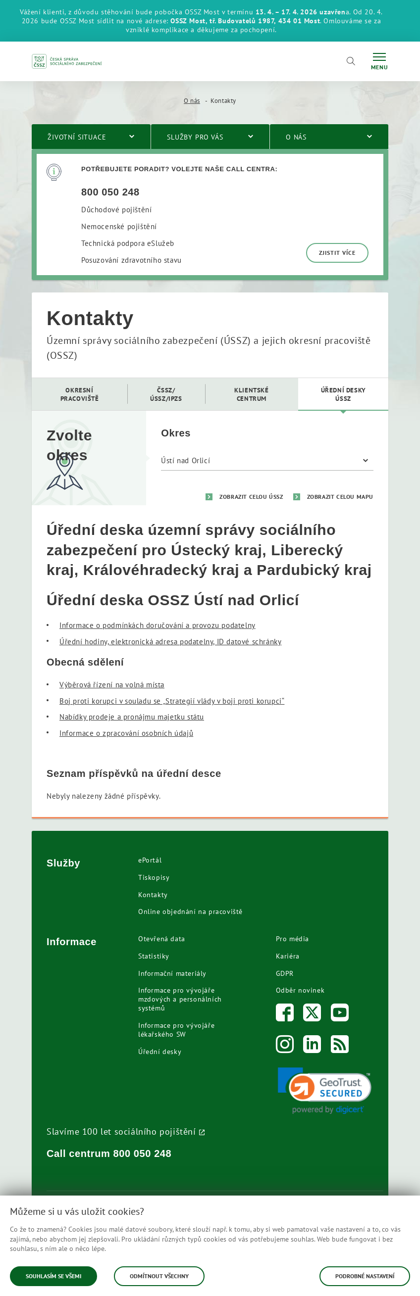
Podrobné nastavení (364, 1276)
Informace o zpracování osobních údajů (126, 733)
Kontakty (153, 894)
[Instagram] (285, 1046)
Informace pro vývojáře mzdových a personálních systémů (180, 999)
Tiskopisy (153, 877)
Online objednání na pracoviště (190, 911)
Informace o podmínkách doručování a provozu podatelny (157, 625)
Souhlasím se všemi (53, 1276)
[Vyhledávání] (350, 61)
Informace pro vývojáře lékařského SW (176, 1030)
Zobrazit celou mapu (340, 496)
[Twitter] (312, 1014)
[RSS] (340, 1046)
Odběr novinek (300, 990)
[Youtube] (340, 1014)
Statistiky (153, 956)
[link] (325, 1090)
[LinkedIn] (312, 1046)
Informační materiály (172, 973)
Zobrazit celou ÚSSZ (251, 496)
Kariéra (288, 956)
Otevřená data (161, 938)
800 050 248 (142, 1153)
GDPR (285, 973)
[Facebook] (285, 1014)
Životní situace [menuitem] (77, 137)
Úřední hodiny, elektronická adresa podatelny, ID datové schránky (170, 641)
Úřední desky (159, 1051)
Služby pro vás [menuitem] (195, 137)
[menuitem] (79, 394)
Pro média (292, 938)
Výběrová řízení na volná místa (111, 684)
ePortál (149, 860)
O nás (192, 100)
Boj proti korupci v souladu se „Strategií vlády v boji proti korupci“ (171, 701)
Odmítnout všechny (159, 1276)
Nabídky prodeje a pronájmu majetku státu (131, 716)
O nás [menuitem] (296, 137)
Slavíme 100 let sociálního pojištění (121, 1131)
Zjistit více (337, 252)
